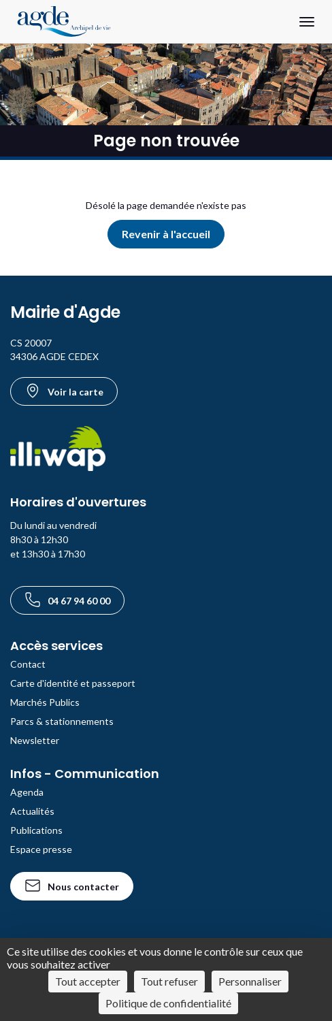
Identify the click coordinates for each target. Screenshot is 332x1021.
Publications (36, 830)
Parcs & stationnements (62, 721)
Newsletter (34, 740)
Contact (28, 664)
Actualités (32, 811)
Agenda (27, 792)
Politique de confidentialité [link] (168, 1002)
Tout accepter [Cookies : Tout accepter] (87, 981)
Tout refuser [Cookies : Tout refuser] (169, 981)
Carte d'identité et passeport (72, 683)
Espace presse (41, 849)
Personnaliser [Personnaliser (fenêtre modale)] (250, 981)
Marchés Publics (45, 702)
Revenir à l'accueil (166, 233)
